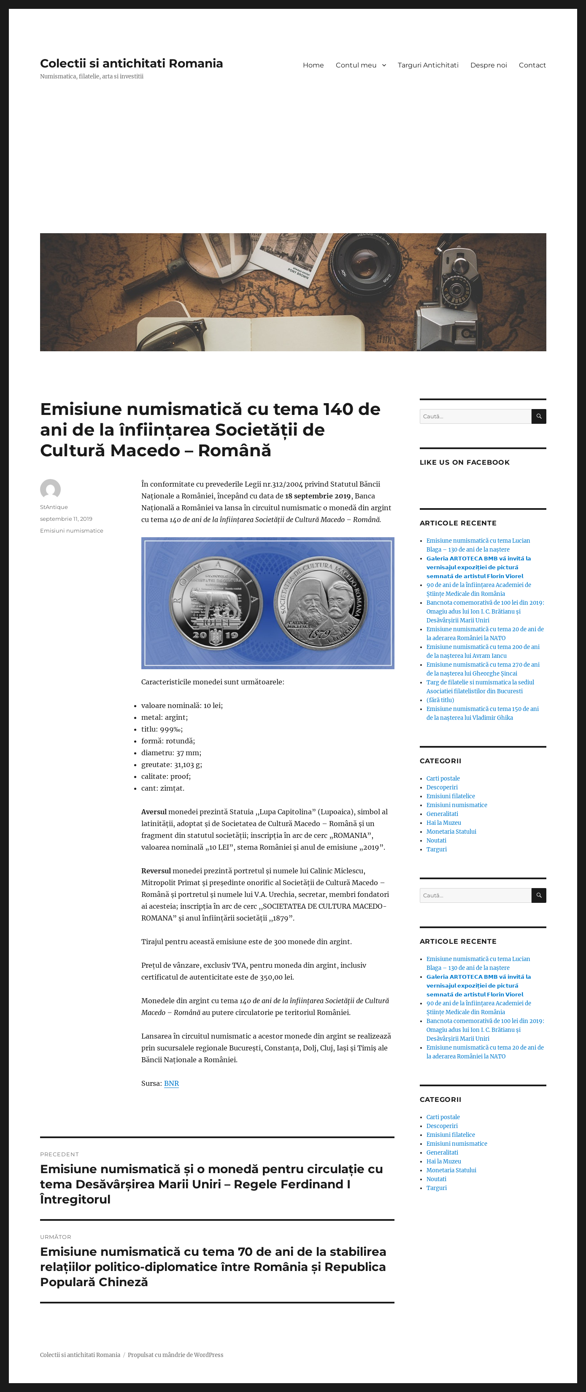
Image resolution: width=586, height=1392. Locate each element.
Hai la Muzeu (444, 823)
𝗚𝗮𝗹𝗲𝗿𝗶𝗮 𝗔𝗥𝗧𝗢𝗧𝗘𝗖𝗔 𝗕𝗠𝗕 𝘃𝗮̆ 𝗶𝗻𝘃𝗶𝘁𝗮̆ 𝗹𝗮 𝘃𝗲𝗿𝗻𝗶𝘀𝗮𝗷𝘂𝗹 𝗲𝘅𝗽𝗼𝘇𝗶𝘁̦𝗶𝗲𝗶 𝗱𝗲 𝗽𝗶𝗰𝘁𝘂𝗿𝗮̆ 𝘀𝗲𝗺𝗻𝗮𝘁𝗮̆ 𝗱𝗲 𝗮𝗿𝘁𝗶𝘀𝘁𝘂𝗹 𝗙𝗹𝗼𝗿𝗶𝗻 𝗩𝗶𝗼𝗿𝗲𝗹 (479, 567)
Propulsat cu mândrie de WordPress (176, 1355)
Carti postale (443, 778)
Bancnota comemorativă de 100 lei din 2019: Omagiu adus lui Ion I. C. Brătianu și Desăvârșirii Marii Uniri (485, 611)
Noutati (436, 840)
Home (313, 65)
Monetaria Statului (451, 831)
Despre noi (488, 65)
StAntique (54, 506)
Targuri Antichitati (428, 65)
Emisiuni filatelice (451, 796)
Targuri (437, 849)
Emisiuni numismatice (71, 530)
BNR (171, 1083)
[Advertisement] (295, 163)
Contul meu (356, 65)
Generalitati (442, 814)
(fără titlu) (440, 700)
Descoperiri (442, 787)
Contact (532, 65)
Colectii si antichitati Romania (131, 63)
